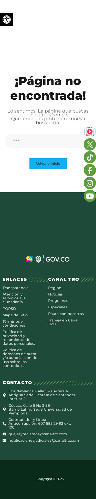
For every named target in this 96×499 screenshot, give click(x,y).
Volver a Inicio (48, 163)
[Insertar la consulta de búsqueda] (48, 140)
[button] (6, 19)
